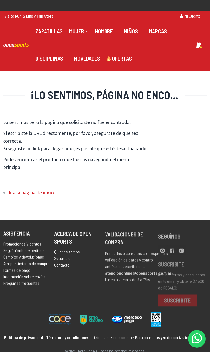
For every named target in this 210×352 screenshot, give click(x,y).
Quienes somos (67, 253)
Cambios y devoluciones (23, 258)
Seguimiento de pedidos (24, 251)
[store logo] (16, 45)
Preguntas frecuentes (21, 284)
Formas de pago (16, 271)
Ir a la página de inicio (31, 193)
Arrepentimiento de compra (26, 264)
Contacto (61, 266)
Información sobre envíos (24, 277)
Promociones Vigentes (22, 244)
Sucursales (63, 259)
